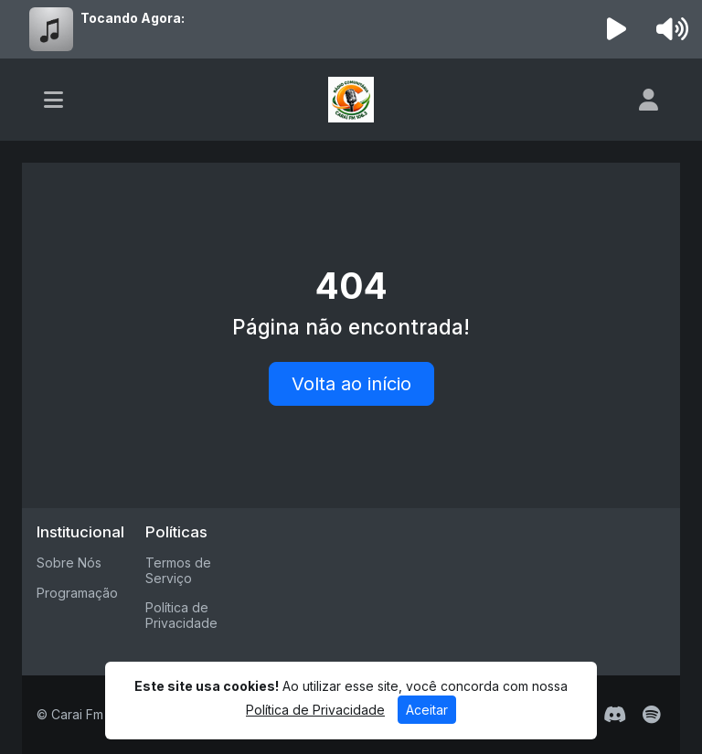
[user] (648, 99)
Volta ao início (351, 384)
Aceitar (427, 709)
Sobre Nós (69, 562)
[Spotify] (651, 715)
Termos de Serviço (178, 570)
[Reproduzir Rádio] (617, 29)
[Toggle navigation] (53, 99)
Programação (77, 592)
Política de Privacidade (181, 615)
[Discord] (614, 715)
